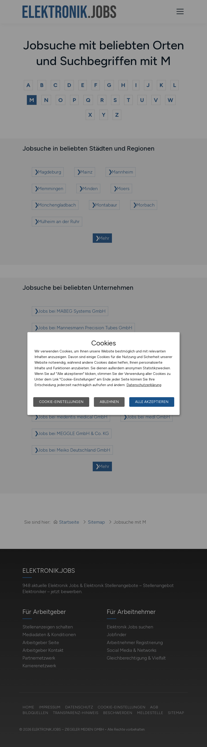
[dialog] (103, 373)
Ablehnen (109, 402)
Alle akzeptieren (151, 402)
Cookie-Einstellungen (61, 402)
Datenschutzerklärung (143, 385)
